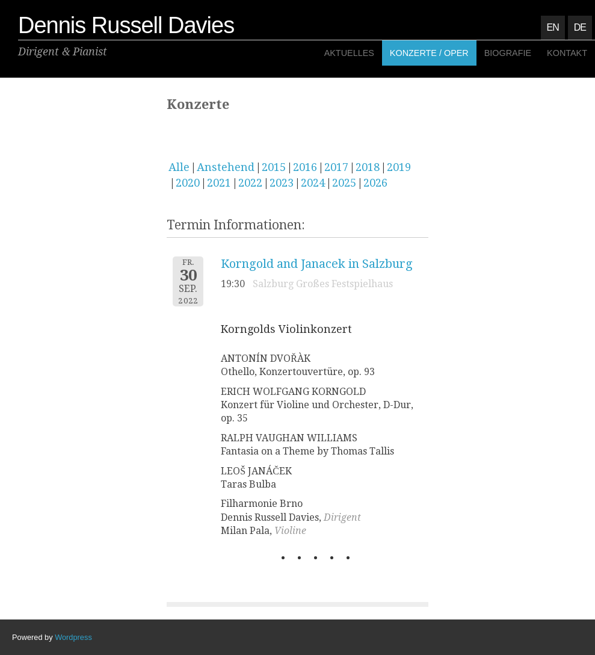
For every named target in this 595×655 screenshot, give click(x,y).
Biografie (507, 53)
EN (553, 27)
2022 (250, 182)
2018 (368, 167)
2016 (305, 167)
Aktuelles (349, 53)
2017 (336, 167)
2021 (219, 182)
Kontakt (567, 53)
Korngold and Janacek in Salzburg (317, 263)
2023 (282, 182)
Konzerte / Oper (429, 53)
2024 (313, 182)
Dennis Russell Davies (126, 25)
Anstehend (225, 167)
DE (580, 27)
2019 (399, 167)
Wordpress (73, 637)
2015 (274, 167)
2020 (188, 182)
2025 (344, 182)
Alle (179, 167)
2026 (375, 182)
